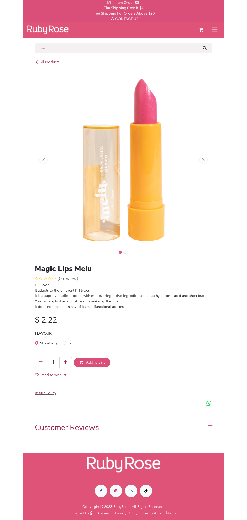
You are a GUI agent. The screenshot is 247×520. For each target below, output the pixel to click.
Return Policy (45, 393)
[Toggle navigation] (214, 30)
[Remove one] (41, 362)
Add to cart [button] (92, 362)
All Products (47, 62)
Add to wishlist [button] (50, 375)
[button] (44, 160)
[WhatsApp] (208, 403)
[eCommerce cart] (201, 30)
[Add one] (65, 362)
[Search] (204, 48)
